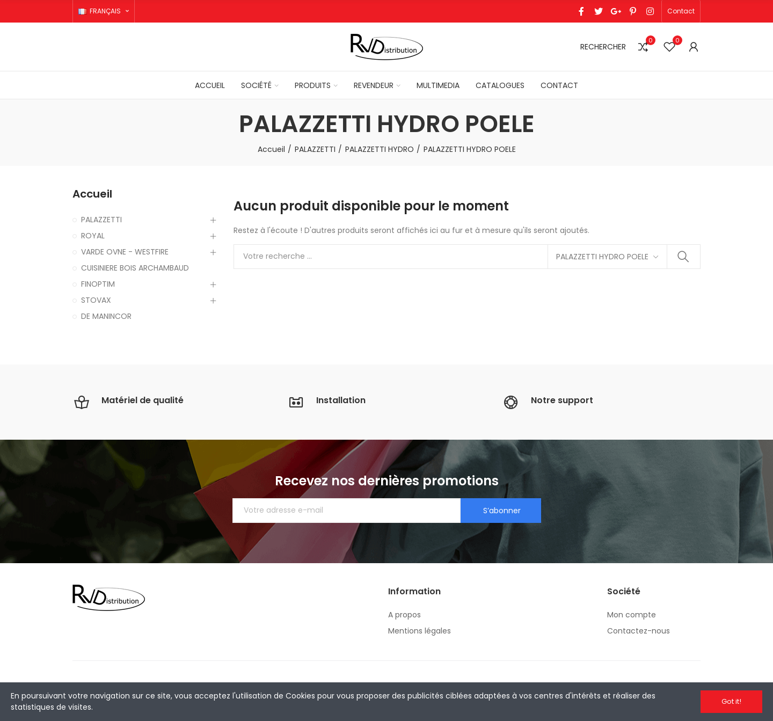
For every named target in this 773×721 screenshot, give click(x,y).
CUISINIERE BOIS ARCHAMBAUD (135, 268)
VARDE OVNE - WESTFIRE (125, 251)
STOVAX (96, 300)
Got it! (731, 701)
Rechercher (683, 256)
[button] (681, 11)
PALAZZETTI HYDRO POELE (602, 256)
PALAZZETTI (101, 219)
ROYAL (93, 235)
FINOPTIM (98, 284)
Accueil (92, 194)
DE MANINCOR (106, 316)
